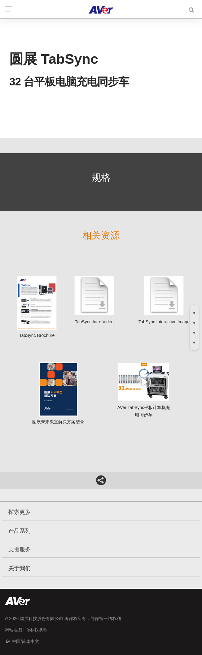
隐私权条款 (36, 629)
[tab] (194, 313)
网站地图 (13, 629)
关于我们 (19, 568)
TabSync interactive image (164, 300)
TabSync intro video (94, 300)
